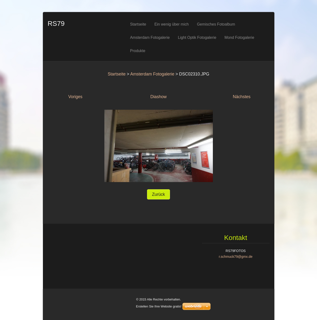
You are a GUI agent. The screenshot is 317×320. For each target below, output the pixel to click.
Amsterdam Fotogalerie (152, 74)
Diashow (158, 96)
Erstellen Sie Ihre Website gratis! (158, 306)
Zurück (158, 194)
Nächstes (241, 96)
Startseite (117, 74)
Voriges (75, 96)
